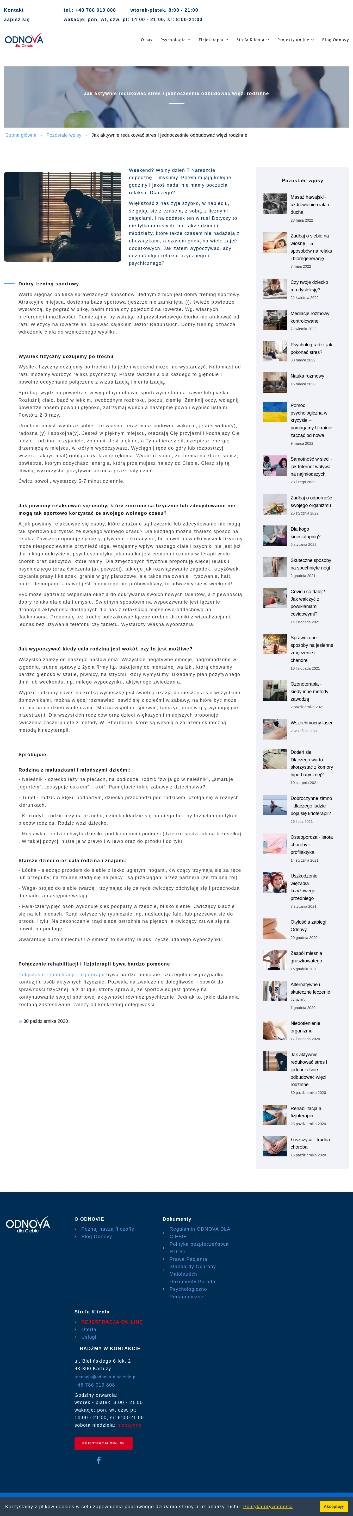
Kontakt (14, 10)
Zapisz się (17, 19)
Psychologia (173, 39)
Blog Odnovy (335, 39)
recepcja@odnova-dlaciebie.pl (106, 1377)
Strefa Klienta (251, 39)
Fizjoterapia (211, 39)
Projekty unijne (293, 39)
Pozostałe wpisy (63, 135)
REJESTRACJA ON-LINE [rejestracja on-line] (103, 1443)
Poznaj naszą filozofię (107, 1229)
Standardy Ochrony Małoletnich (193, 1270)
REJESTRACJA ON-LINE (112, 1322)
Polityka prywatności (268, 1506)
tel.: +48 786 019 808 (90, 10)
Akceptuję (334, 1506)
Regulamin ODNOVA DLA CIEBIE (200, 1232)
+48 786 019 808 (95, 1385)
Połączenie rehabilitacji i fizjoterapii (61, 974)
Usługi (88, 1337)
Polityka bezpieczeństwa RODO (199, 1248)
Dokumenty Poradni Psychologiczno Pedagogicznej (193, 1289)
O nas (146, 39)
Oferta (88, 1329)
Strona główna (20, 135)
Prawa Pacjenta (188, 1259)
